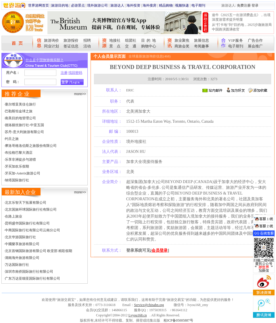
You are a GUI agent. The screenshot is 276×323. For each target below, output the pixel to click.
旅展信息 (201, 40)
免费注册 (244, 5)
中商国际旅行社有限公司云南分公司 (32, 230)
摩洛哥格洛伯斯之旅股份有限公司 (31, 146)
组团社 (130, 40)
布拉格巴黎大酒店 (18, 153)
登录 (255, 5)
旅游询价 (51, 40)
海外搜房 (149, 5)
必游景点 (78, 5)
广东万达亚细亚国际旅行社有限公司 (32, 278)
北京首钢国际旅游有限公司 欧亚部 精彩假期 (38, 251)
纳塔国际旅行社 (17, 180)
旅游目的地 (59, 5)
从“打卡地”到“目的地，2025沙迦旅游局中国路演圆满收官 (242, 27)
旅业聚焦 (182, 40)
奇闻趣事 (201, 46)
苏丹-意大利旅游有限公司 (24, 132)
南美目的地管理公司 (20, 118)
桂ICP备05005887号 (178, 320)
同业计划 (51, 46)
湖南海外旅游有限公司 (22, 258)
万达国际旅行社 (17, 265)
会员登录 (160, 250)
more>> (80, 94)
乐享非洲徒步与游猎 (20, 159)
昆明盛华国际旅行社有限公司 (27, 223)
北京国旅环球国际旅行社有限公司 (31, 209)
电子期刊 (198, 5)
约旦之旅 (12, 139)
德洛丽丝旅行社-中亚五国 (24, 125)
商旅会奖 (182, 46)
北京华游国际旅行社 (20, 237)
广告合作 (255, 40)
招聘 (87, 40)
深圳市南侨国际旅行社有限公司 (29, 272)
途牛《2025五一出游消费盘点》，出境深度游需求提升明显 (241, 17)
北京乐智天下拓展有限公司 (25, 203)
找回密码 (75, 73)
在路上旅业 (13, 216)
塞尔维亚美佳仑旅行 (20, 104)
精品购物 (166, 5)
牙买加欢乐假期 (17, 166)
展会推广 (255, 46)
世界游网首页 (38, 5)
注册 (64, 73)
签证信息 (71, 46)
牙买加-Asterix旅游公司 (22, 173)
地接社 (114, 40)
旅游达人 (117, 5)
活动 (87, 46)
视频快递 (182, 5)
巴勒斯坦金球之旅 (18, 111)
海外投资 (133, 5)
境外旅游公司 (97, 5)
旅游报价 (71, 40)
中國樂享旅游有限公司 (22, 244)
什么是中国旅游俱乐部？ (45, 60)
